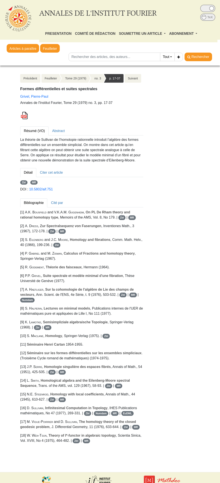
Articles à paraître (22, 48)
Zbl (24, 182)
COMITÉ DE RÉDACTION (95, 33)
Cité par (57, 203)
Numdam (27, 300)
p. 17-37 (114, 78)
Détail (28, 172)
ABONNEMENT (182, 33)
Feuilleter (50, 48)
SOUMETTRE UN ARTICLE (141, 33)
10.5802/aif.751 (41, 189)
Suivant (133, 78)
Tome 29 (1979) (75, 78)
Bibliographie (34, 203)
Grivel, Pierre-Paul (34, 96)
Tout (166, 57)
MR (34, 182)
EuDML (127, 413)
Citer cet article (51, 172)
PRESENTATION (58, 33)
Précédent (30, 78)
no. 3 (97, 78)
